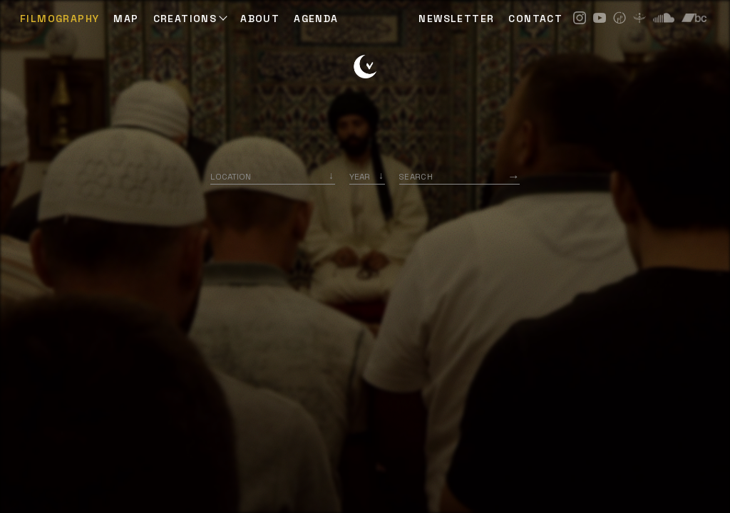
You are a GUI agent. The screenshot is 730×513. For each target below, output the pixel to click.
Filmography (59, 19)
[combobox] (272, 176)
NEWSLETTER (456, 19)
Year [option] (359, 176)
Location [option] (230, 176)
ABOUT (259, 19)
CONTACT (535, 19)
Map (125, 19)
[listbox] (367, 176)
